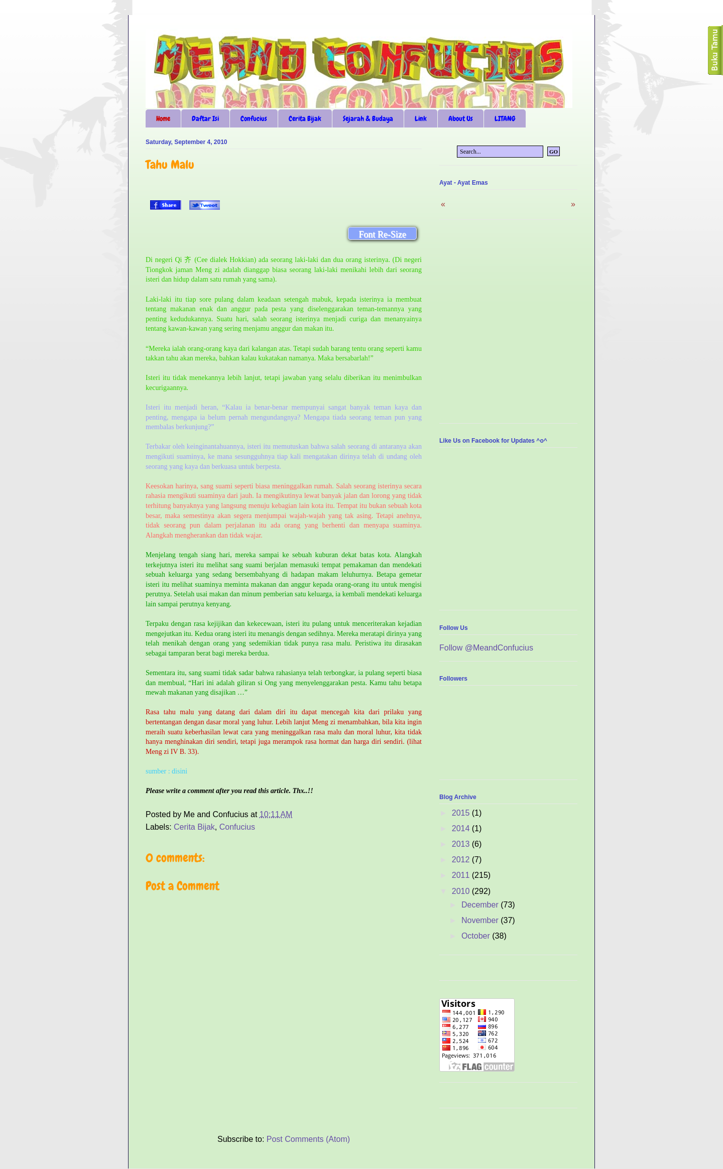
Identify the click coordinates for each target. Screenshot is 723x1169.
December (481, 904)
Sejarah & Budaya (368, 118)
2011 (462, 875)
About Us (460, 118)
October (476, 936)
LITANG (505, 118)
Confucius (253, 118)
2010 (462, 891)
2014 (462, 828)
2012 (462, 859)
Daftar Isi (205, 118)
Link (421, 118)
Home (163, 118)
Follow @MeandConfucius (486, 647)
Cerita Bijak (305, 118)
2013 (462, 844)
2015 (462, 813)
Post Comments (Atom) (308, 1139)
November (481, 920)
